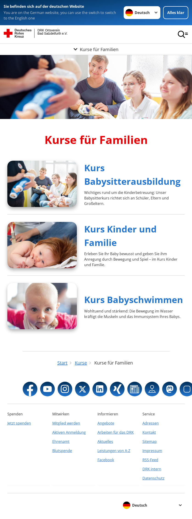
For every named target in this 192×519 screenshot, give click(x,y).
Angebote (105, 423)
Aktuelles (105, 441)
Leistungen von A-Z (113, 450)
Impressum (152, 450)
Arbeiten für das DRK (115, 432)
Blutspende (62, 450)
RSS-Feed (150, 459)
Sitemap (149, 441)
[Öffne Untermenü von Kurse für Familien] (96, 49)
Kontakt (149, 432)
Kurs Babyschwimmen (133, 299)
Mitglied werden (66, 423)
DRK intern (151, 469)
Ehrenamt (61, 441)
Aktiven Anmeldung (69, 432)
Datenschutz (153, 478)
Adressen (150, 423)
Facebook (105, 459)
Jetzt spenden (19, 423)
